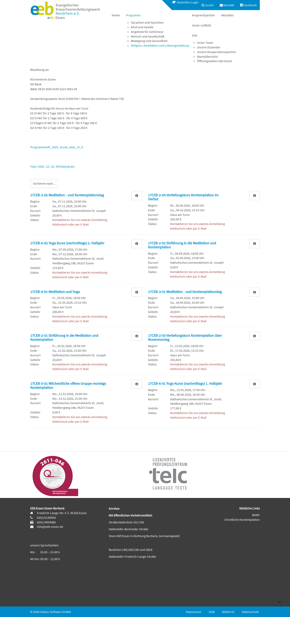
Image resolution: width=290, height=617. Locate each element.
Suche (208, 5)
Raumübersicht (207, 56)
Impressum (193, 612)
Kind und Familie (142, 27)
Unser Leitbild (201, 25)
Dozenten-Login (185, 2)
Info (194, 35)
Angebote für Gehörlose (147, 32)
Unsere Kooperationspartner (216, 52)
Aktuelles (227, 15)
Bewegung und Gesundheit (149, 41)
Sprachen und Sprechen (147, 22)
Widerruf (228, 612)
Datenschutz (250, 612)
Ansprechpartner (203, 15)
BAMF (256, 515)
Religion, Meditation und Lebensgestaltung (160, 45)
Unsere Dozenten (208, 47)
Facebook (248, 5)
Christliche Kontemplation (242, 520)
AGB (211, 612)
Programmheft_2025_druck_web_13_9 (56, 147)
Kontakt (227, 5)
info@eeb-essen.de (49, 527)
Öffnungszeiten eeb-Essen (214, 61)
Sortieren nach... (44, 183)
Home (116, 15)
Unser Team (205, 43)
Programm (133, 15)
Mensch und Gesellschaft (148, 36)
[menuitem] (183, 2)
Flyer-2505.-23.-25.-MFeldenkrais (52, 166)
